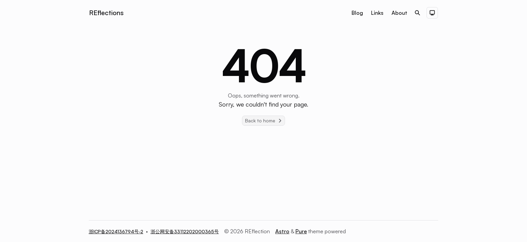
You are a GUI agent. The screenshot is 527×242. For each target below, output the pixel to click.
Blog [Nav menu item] (357, 12)
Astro (282, 231)
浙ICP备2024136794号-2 (116, 231)
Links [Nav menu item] (377, 12)
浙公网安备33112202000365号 (185, 231)
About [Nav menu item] (399, 12)
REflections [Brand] (106, 12)
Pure (301, 231)
